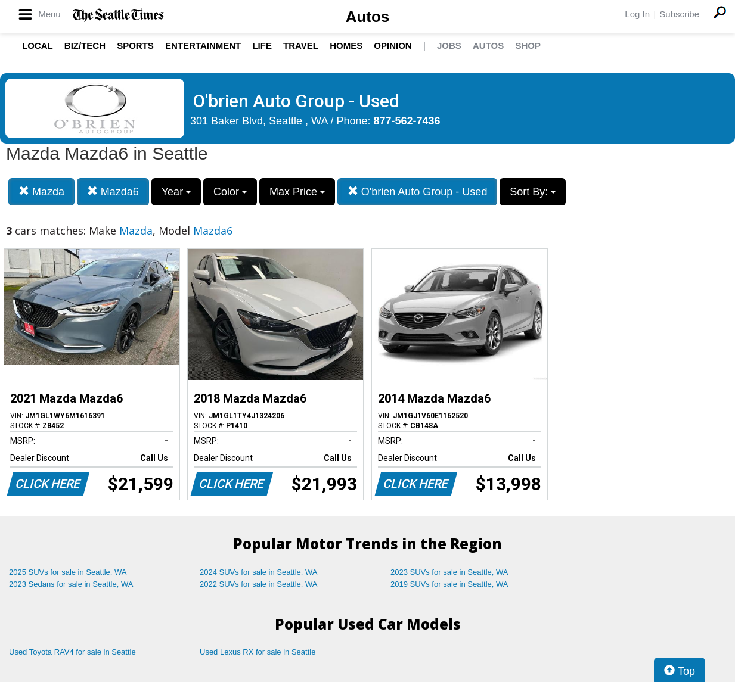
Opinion (392, 46)
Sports (135, 46)
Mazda (41, 191)
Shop (528, 46)
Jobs (449, 46)
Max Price (297, 192)
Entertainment (203, 46)
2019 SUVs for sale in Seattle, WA (449, 584)
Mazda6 (113, 191)
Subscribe (679, 14)
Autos (368, 17)
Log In (637, 14)
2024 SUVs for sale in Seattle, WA (259, 572)
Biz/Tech (85, 46)
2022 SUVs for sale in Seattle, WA (259, 584)
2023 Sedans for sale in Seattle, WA (71, 584)
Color (230, 192)
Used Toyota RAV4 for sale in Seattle (72, 651)
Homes (346, 46)
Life (262, 46)
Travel (300, 46)
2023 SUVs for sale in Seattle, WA (449, 572)
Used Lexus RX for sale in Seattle (257, 651)
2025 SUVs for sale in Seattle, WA (68, 572)
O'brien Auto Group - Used (418, 191)
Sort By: (533, 192)
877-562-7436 (407, 121)
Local (37, 46)
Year (176, 192)
